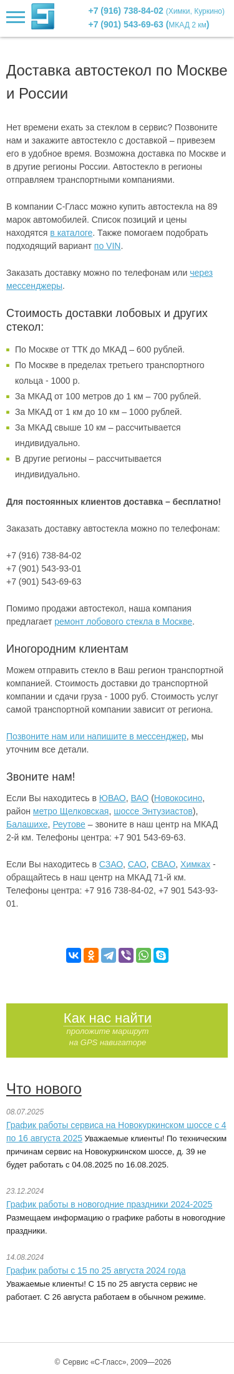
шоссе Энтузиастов (153, 811)
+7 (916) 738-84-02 (157, 11)
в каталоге (71, 233)
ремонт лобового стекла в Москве (123, 621)
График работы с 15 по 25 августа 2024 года (96, 1270)
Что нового (44, 1088)
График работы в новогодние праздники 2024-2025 (109, 1204)
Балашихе (27, 824)
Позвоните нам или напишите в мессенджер (96, 736)
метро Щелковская (71, 811)
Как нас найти (108, 1018)
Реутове (68, 824)
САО (137, 864)
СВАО (163, 864)
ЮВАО (112, 798)
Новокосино (178, 798)
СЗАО (111, 864)
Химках (195, 864)
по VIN (107, 246)
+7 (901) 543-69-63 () (149, 24)
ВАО (139, 798)
